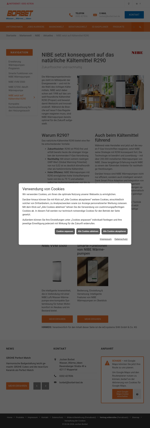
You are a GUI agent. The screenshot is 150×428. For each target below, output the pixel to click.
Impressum (106, 234)
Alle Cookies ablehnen (88, 227)
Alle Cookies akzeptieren (114, 227)
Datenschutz (121, 234)
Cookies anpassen (64, 227)
